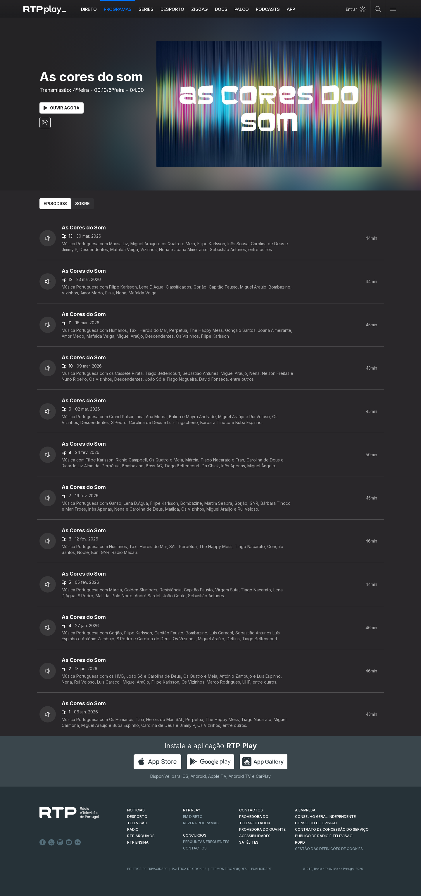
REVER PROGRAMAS (201, 823)
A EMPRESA (305, 810)
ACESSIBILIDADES (254, 836)
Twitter (51, 842)
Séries (146, 9)
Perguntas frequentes (206, 842)
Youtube (69, 842)
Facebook (42, 842)
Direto (89, 9)
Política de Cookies (189, 869)
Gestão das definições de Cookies (329, 849)
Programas (118, 9)
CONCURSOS (194, 835)
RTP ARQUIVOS (141, 836)
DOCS (221, 9)
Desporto (172, 9)
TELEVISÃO (137, 823)
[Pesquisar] (377, 9)
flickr (78, 842)
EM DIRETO (193, 816)
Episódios (55, 203)
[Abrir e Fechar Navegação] (393, 9)
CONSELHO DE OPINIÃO (316, 823)
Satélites (248, 842)
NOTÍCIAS (136, 810)
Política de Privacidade (147, 869)
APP (291, 9)
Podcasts (268, 9)
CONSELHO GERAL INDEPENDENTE (325, 816)
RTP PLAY (192, 810)
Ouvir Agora (62, 107)
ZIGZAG (199, 9)
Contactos (195, 848)
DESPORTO (137, 816)
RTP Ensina (138, 842)
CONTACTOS (251, 810)
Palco (241, 9)
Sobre (82, 203)
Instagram (60, 842)
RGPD (300, 842)
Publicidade (261, 869)
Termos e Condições (229, 869)
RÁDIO (133, 829)
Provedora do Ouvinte (262, 829)
